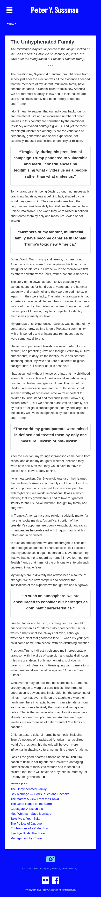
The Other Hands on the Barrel (32, 804)
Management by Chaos (26, 838)
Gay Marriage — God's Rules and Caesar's (40, 794)
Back (11, 23)
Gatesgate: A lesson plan (28, 808)
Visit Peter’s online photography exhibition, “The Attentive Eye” (50, 861)
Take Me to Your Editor (26, 818)
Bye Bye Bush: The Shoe (28, 833)
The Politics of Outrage (26, 823)
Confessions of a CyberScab (30, 828)
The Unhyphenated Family (29, 789)
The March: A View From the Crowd (35, 799)
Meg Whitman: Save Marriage (31, 813)
